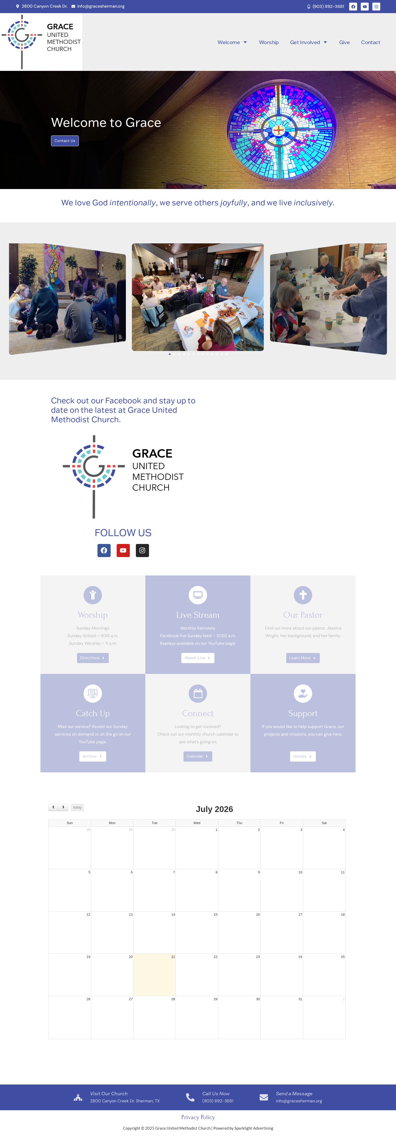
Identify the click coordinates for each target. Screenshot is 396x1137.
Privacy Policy (198, 1117)
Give (344, 42)
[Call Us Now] (190, 1097)
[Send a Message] (264, 1097)
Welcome (233, 42)
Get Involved (309, 42)
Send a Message (294, 1093)
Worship (269, 42)
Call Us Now (216, 1093)
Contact (370, 42)
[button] (5, 297)
